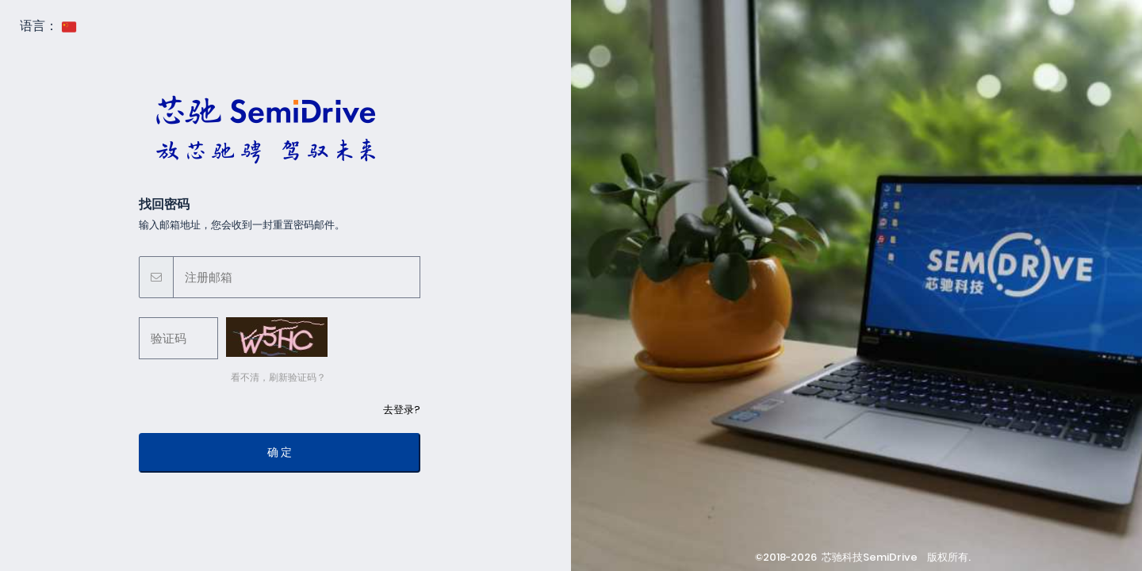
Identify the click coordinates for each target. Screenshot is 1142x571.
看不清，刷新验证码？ (276, 377)
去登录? (401, 409)
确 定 (279, 452)
